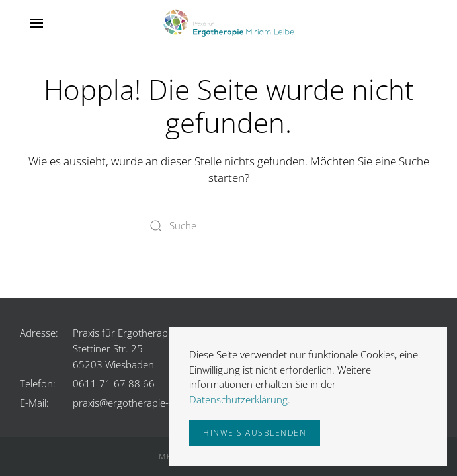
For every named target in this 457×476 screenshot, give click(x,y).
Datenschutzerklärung (238, 399)
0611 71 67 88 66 (114, 383)
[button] (36, 23)
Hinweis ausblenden (254, 432)
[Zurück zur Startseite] (229, 23)
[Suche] (228, 226)
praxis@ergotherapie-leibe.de (138, 402)
